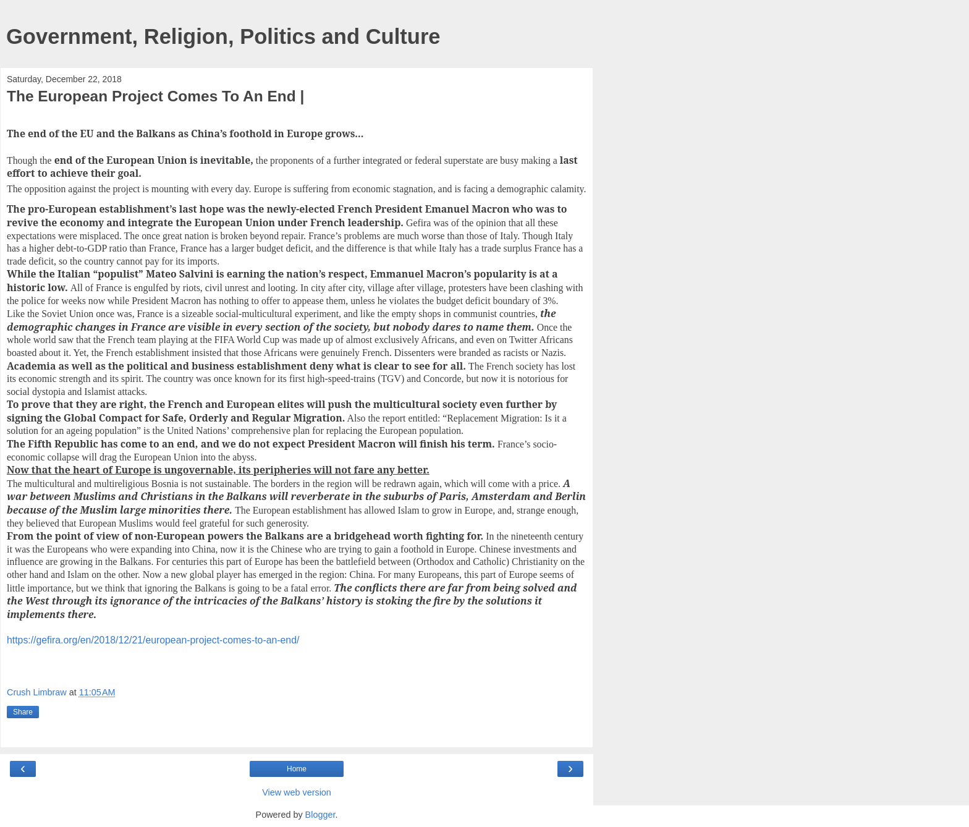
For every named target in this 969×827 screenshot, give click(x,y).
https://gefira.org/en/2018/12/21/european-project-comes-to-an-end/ (153, 640)
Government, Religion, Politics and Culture (223, 36)
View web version (296, 792)
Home (297, 769)
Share (23, 712)
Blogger (320, 815)
